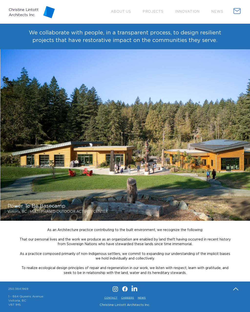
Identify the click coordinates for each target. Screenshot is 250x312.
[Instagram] (115, 288)
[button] (121, 11)
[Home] (235, 289)
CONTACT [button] (110, 297)
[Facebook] (124, 288)
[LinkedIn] (134, 288)
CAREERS (127, 297)
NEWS (142, 297)
